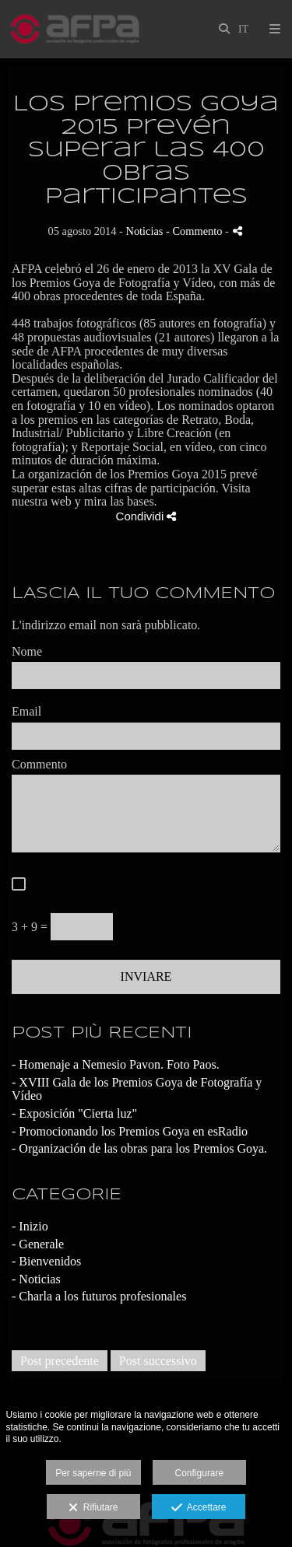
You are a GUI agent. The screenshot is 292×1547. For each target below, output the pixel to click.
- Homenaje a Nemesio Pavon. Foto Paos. (116, 1064)
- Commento (195, 231)
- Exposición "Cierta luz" (74, 1113)
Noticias (145, 231)
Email (26, 711)
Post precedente (59, 1360)
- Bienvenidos (46, 1261)
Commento (39, 764)
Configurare (199, 1473)
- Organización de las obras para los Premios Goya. (139, 1148)
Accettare (199, 1508)
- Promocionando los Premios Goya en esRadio (130, 1131)
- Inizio (30, 1226)
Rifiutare (93, 1508)
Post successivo (158, 1360)
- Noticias (36, 1279)
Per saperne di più (93, 1473)
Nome (27, 651)
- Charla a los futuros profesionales (99, 1296)
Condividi (146, 516)
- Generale (38, 1244)
